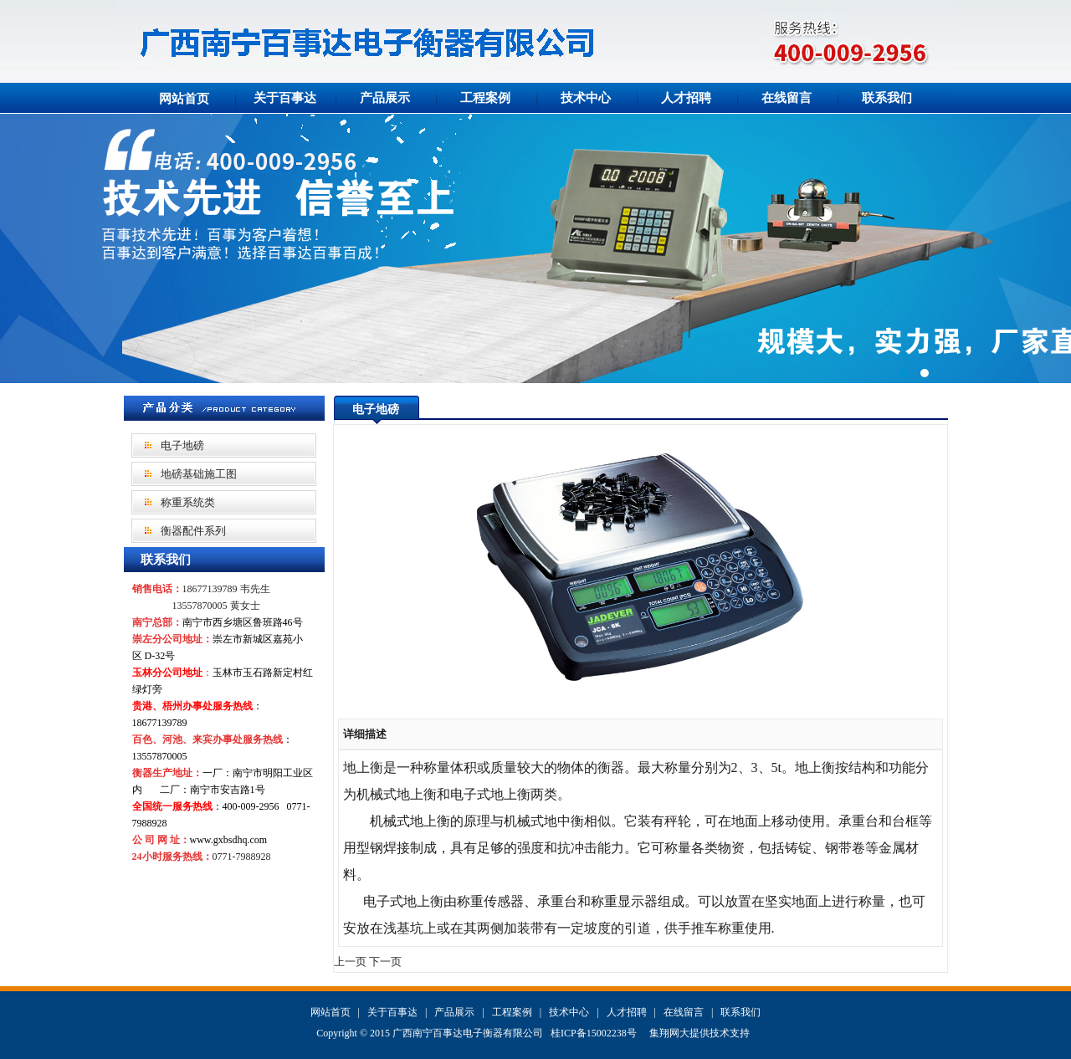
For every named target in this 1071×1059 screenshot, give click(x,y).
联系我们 (887, 98)
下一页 (385, 961)
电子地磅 (182, 445)
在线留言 (786, 98)
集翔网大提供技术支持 (699, 1033)
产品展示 (385, 98)
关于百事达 (285, 98)
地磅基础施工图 (199, 474)
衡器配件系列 (193, 530)
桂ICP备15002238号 (594, 1033)
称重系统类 (188, 502)
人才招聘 (686, 98)
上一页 (350, 961)
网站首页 (184, 98)
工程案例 (485, 98)
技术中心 (586, 98)
